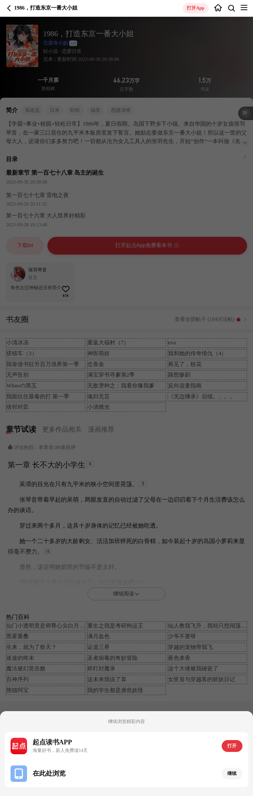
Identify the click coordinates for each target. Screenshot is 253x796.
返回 (9, 8)
